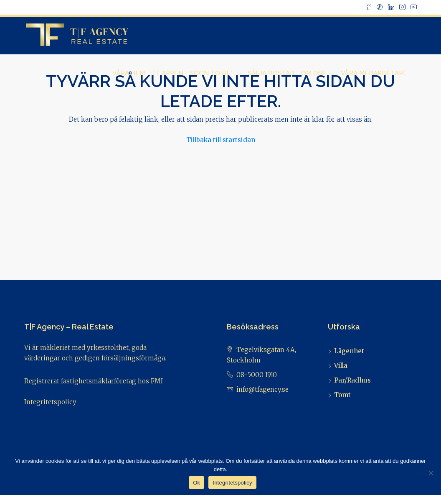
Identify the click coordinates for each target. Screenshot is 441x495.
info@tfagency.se (262, 389)
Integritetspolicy (50, 402)
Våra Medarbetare (374, 73)
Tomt (342, 395)
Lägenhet (349, 351)
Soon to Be (211, 73)
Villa (340, 366)
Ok (196, 483)
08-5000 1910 (256, 375)
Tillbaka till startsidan (220, 140)
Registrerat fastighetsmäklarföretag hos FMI (93, 381)
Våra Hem (128, 73)
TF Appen (167, 73)
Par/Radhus (352, 380)
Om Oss (313, 73)
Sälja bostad (271, 73)
